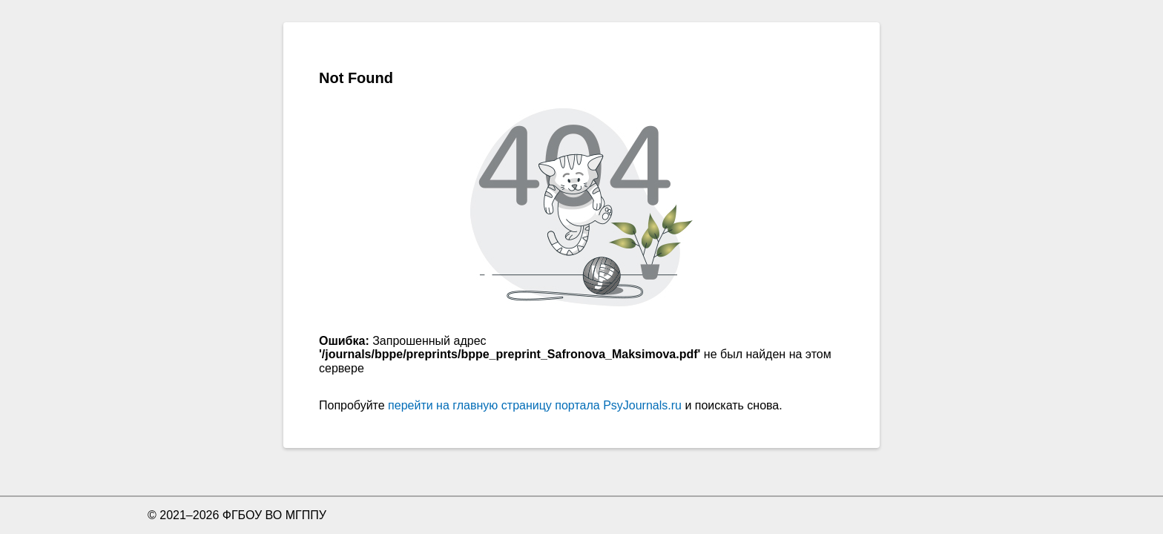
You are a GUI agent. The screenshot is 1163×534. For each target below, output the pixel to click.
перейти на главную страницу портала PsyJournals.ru (535, 405)
